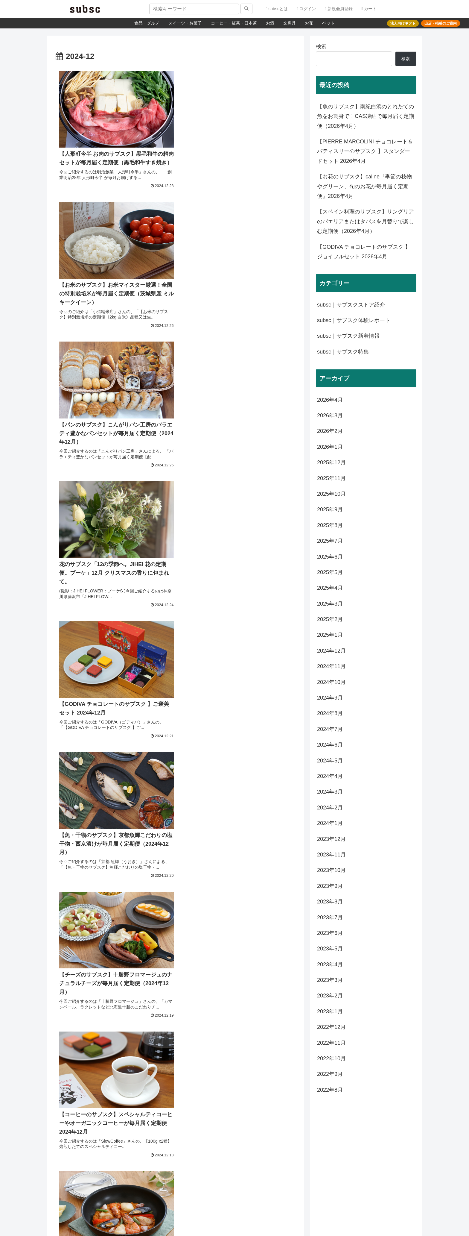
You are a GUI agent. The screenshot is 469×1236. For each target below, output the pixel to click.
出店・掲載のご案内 (110, 1132)
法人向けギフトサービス (355, 1131)
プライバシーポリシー (112, 1168)
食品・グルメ (146, 23)
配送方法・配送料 (234, 1139)
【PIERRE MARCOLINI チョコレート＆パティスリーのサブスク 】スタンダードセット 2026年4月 (365, 151)
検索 (321, 46)
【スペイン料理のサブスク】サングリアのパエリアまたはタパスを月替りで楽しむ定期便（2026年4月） (365, 221)
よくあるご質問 (232, 1124)
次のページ (175, 772)
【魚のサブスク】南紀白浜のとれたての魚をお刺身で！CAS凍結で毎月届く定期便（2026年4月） (365, 116)
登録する (281, 1195)
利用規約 (99, 1177)
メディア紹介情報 (108, 1141)
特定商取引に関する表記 (114, 1159)
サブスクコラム (346, 1124)
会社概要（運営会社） (112, 1150)
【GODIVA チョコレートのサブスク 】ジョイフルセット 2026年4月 (363, 252)
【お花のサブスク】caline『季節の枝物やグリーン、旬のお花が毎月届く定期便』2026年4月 (364, 186)
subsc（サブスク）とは (113, 1123)
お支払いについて (234, 1146)
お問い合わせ (230, 1131)
